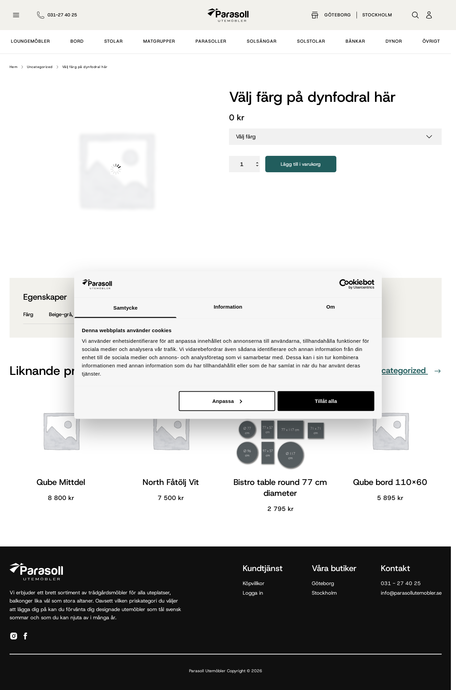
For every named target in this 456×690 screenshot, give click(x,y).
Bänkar (355, 41)
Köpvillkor (254, 583)
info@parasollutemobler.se (411, 593)
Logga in (253, 593)
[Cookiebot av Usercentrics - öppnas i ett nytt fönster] (344, 284)
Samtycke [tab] (125, 308)
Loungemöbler (30, 41)
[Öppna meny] (16, 15)
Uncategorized (40, 67)
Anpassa (227, 401)
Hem (14, 67)
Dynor (394, 41)
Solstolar (311, 41)
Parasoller (211, 41)
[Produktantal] (244, 164)
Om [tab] (330, 307)
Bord (77, 41)
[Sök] (415, 15)
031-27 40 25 (62, 15)
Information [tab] (228, 307)
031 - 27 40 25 (401, 583)
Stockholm (377, 15)
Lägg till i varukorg (301, 164)
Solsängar (262, 41)
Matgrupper (159, 41)
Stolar (113, 41)
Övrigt (431, 41)
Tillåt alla (326, 401)
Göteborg (337, 15)
